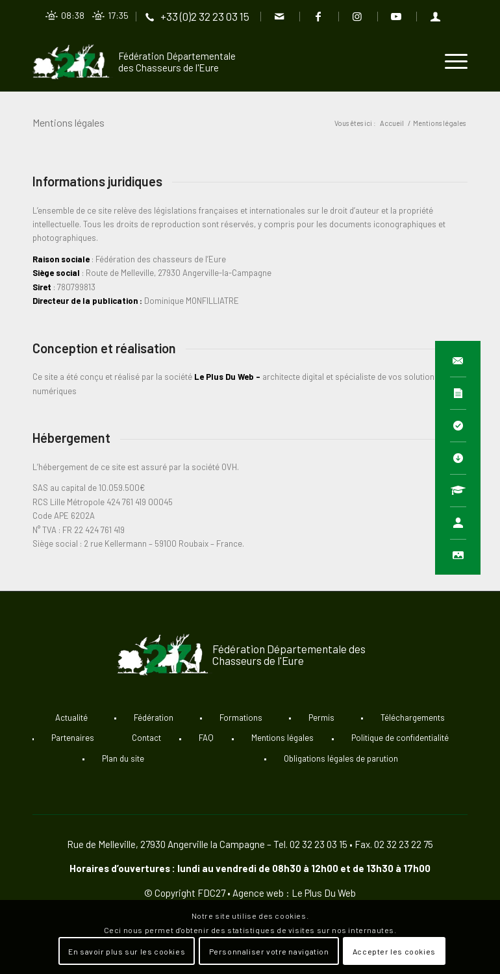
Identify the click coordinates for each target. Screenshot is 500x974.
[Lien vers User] (435, 16)
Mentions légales (68, 122)
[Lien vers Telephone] (197, 16)
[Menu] (450, 61)
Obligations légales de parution (341, 758)
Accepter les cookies (394, 951)
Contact (146, 737)
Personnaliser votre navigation (269, 951)
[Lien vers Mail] (279, 16)
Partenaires (72, 737)
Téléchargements (413, 717)
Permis (321, 717)
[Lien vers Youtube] (396, 16)
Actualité (71, 717)
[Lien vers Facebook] (318, 16)
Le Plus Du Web (224, 376)
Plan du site (123, 758)
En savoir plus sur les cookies (126, 951)
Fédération (153, 717)
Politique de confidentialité (400, 737)
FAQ (206, 737)
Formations (240, 717)
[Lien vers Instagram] (357, 16)
